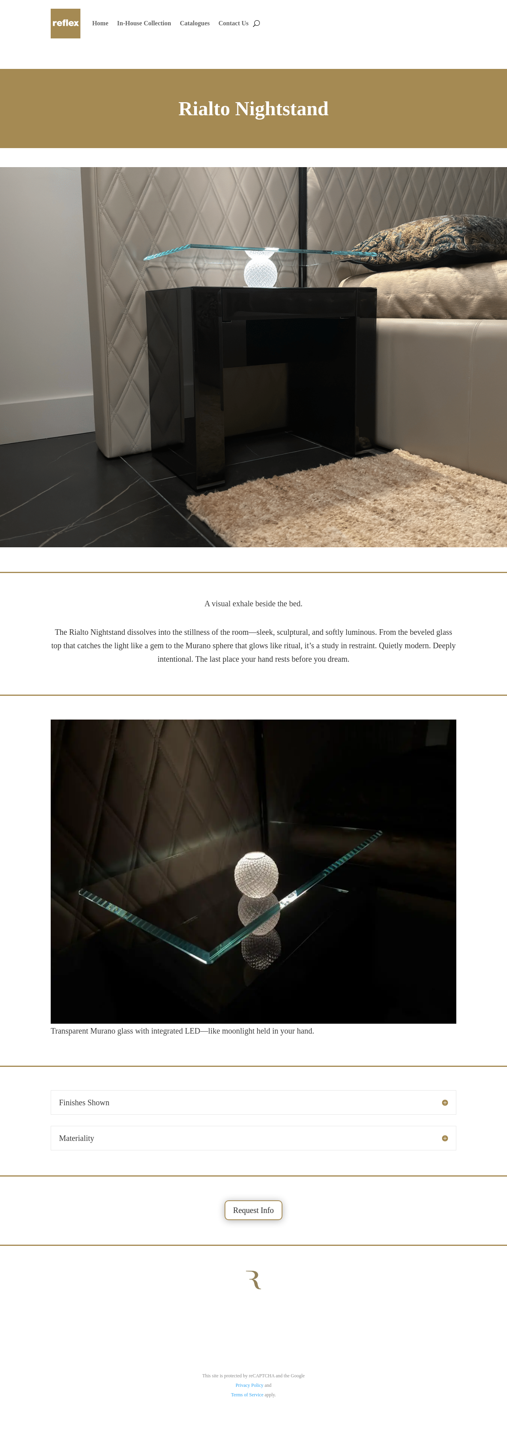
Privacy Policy (249, 1385)
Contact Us (234, 23)
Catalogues (195, 23)
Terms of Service (247, 1395)
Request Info (253, 1210)
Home (100, 23)
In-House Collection (144, 23)
